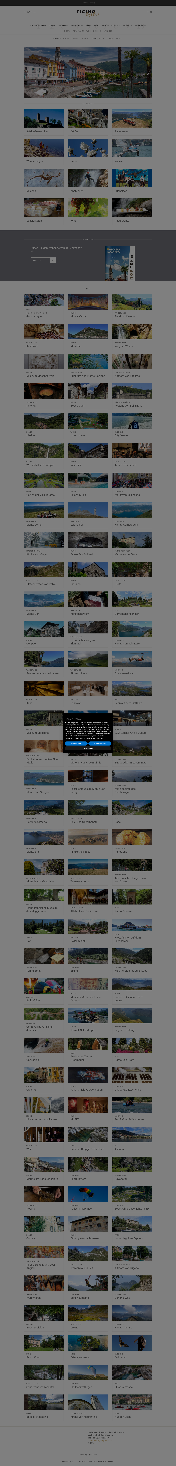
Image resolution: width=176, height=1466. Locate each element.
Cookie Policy (92, 727)
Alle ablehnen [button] (76, 743)
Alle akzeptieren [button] (100, 743)
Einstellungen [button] (88, 748)
